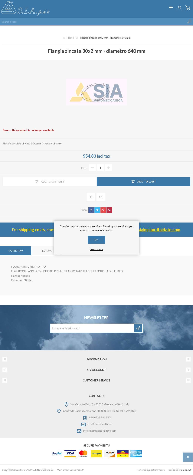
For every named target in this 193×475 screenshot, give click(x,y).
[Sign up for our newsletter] (92, 328)
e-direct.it (186, 469)
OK (96, 239)
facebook (91, 210)
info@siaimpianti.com (99, 424)
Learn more (96, 249)
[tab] (15, 250)
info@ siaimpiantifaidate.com (153, 229)
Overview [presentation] (15, 250)
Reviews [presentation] (46, 250)
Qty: (84, 168)
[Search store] (92, 21)
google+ (109, 210)
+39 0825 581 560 (99, 417)
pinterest (103, 210)
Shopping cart (188, 7)
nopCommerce (157, 469)
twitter (97, 210)
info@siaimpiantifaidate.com (99, 430)
